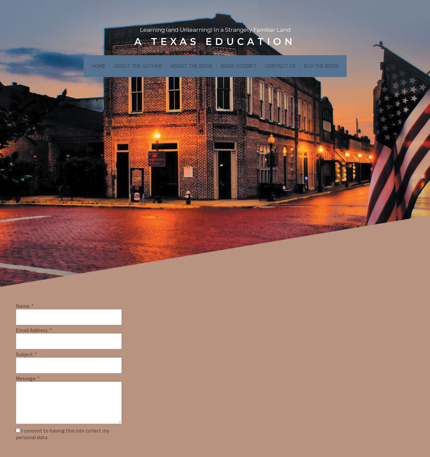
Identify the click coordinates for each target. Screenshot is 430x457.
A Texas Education (215, 41)
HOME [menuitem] (98, 66)
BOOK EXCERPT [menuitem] (239, 66)
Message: (28, 378)
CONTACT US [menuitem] (280, 66)
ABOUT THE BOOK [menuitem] (191, 66)
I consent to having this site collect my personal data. (62, 433)
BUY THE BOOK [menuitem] (321, 66)
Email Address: (34, 330)
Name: (25, 306)
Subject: (26, 354)
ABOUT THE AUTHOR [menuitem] (137, 66)
